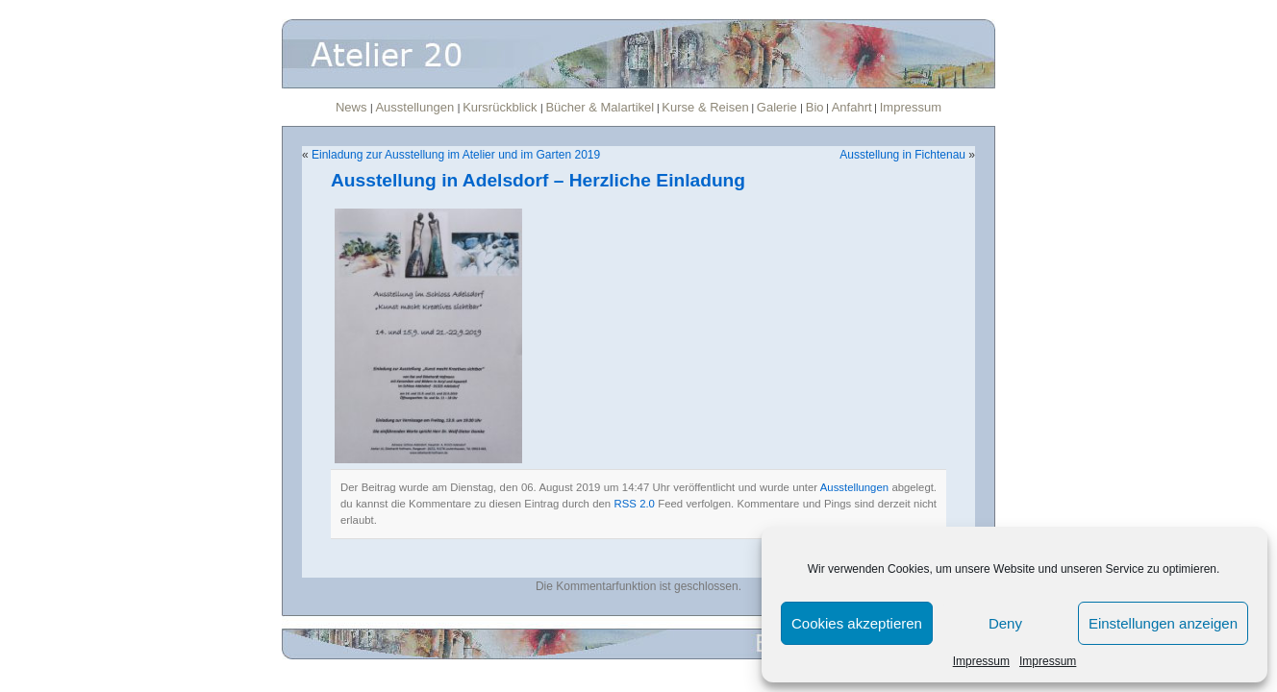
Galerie (779, 107)
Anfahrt (852, 107)
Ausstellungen (416, 107)
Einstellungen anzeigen (1163, 623)
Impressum (981, 661)
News (353, 107)
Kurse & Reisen (705, 107)
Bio (815, 107)
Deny (1005, 623)
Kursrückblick (501, 107)
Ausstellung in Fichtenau (902, 154)
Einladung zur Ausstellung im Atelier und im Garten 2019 (456, 154)
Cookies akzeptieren (856, 623)
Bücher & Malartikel (599, 107)
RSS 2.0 (634, 503)
